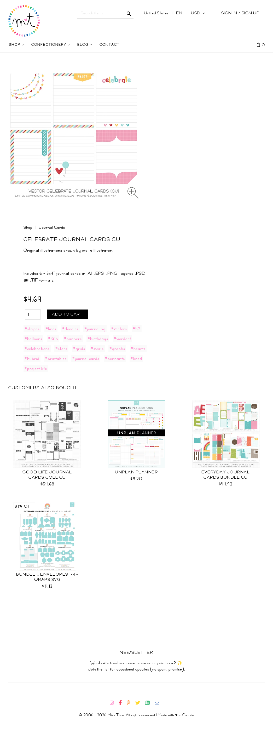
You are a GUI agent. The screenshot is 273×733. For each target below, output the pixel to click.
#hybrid (32, 358)
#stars (61, 348)
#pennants (115, 358)
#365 (53, 338)
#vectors (119, 328)
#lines (50, 328)
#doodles (70, 328)
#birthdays (98, 338)
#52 (137, 328)
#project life (36, 368)
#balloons (33, 338)
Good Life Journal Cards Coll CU (47, 474)
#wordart (122, 338)
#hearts (138, 348)
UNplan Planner (136, 472)
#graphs (117, 348)
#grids (79, 348)
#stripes (32, 328)
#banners (73, 338)
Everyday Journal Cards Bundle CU (225, 474)
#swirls (97, 348)
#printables (56, 358)
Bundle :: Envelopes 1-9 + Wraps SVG (47, 577)
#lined (136, 358)
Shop (28, 227)
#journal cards (85, 358)
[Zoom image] (133, 192)
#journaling (95, 328)
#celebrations (37, 348)
